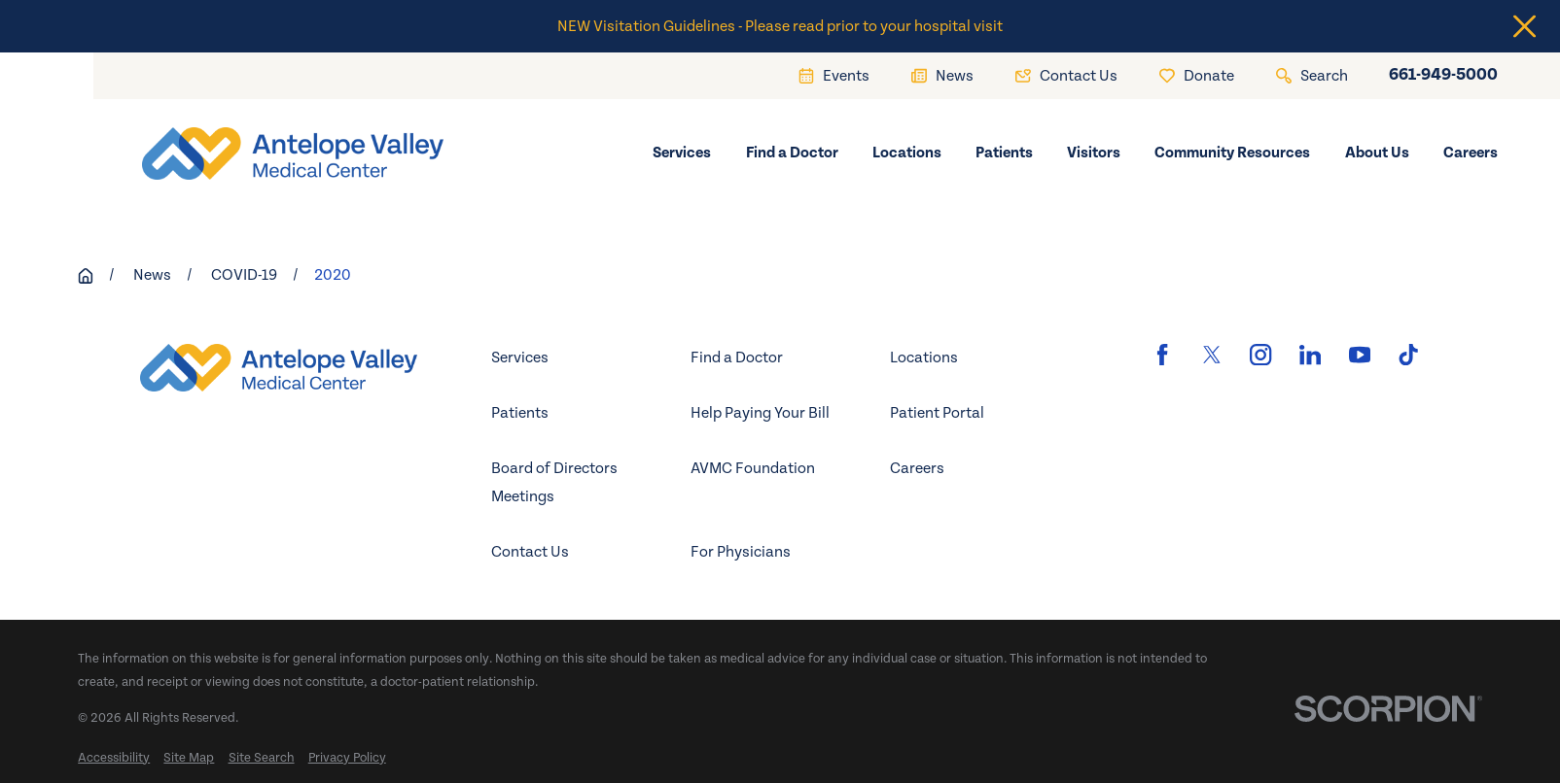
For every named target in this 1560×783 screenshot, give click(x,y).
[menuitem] (114, 758)
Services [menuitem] (682, 152)
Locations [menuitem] (906, 152)
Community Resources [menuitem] (1232, 152)
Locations (924, 357)
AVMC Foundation (753, 468)
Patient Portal (937, 413)
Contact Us (530, 552)
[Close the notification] (1524, 27)
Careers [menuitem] (1470, 152)
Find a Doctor (737, 357)
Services (520, 357)
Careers (917, 468)
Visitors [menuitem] (1093, 152)
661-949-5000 (1443, 76)
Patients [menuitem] (1004, 152)
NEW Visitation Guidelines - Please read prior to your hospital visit (780, 26)
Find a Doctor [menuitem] (792, 152)
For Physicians (741, 552)
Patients (520, 413)
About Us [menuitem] (1377, 152)
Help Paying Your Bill (760, 413)
